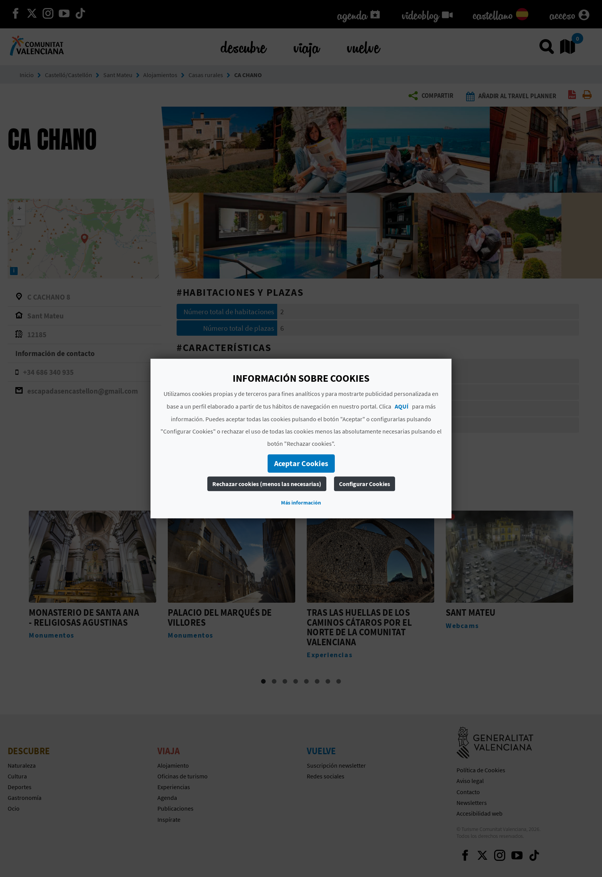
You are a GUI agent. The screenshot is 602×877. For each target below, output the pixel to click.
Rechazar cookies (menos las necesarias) (266, 484)
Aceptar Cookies (301, 463)
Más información (301, 502)
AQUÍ (401, 406)
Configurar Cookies (364, 484)
